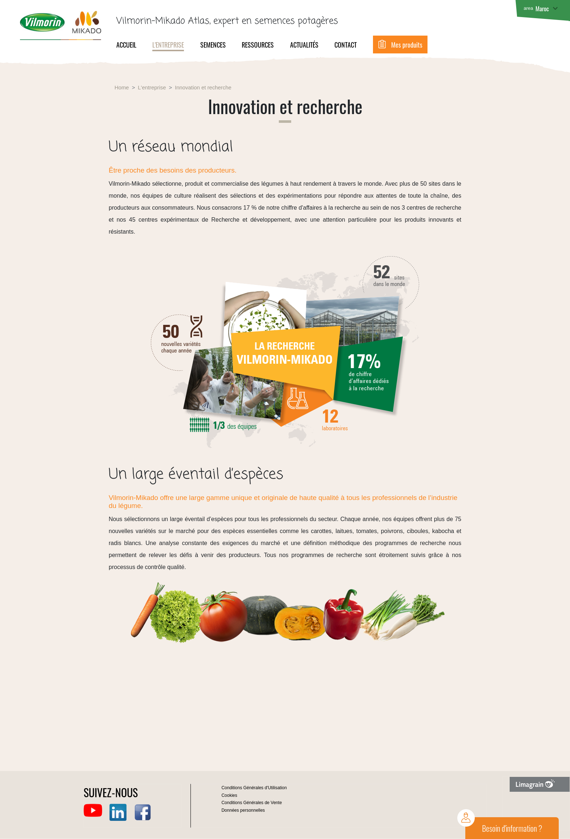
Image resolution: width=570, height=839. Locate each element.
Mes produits (406, 44)
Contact (345, 44)
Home (122, 87)
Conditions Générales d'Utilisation (254, 787)
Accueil (126, 44)
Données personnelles (243, 810)
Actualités (304, 44)
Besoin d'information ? (512, 828)
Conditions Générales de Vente (251, 802)
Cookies (229, 795)
